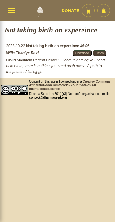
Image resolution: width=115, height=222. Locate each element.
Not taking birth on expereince (53, 46)
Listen (100, 53)
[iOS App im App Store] (103, 10)
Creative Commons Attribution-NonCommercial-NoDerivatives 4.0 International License (70, 85)
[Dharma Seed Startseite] (40, 10)
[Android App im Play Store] (88, 10)
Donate (70, 10)
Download (82, 53)
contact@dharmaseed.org (48, 97)
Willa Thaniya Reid (22, 53)
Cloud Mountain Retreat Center (31, 60)
